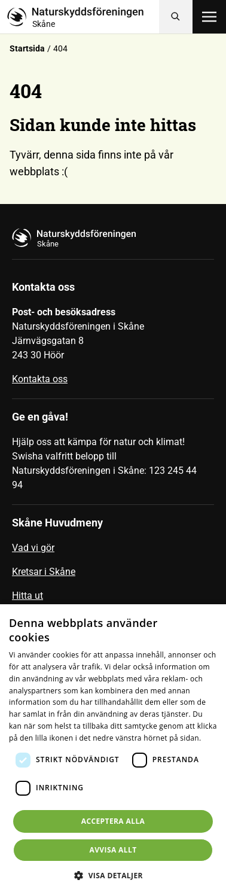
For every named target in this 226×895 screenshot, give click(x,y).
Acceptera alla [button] (113, 821)
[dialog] (113, 749)
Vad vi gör (33, 547)
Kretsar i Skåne (43, 571)
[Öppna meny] (209, 17)
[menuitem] (113, 553)
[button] (113, 875)
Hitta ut (27, 595)
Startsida (27, 48)
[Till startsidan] (83, 16)
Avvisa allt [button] (112, 850)
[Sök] (176, 17)
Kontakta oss (40, 379)
